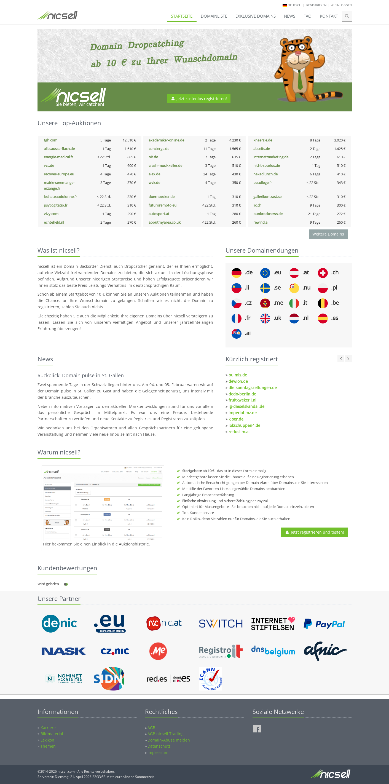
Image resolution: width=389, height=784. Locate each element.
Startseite (181, 16)
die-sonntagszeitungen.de (253, 387)
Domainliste (214, 16)
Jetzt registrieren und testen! (314, 532)
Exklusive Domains (255, 16)
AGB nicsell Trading (165, 733)
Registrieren (316, 5)
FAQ (308, 16)
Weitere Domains (328, 234)
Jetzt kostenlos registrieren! (198, 98)
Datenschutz (159, 746)
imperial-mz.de (243, 412)
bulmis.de (238, 375)
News (289, 16)
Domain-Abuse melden (168, 740)
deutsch (294, 5)
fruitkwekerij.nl (242, 400)
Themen (48, 746)
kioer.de (236, 419)
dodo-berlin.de (242, 394)
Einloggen (341, 5)
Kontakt (329, 16)
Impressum (157, 752)
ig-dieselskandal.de (246, 406)
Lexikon (47, 740)
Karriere (48, 727)
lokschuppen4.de (244, 425)
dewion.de (238, 381)
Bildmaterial (52, 733)
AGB (151, 727)
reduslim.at (239, 431)
